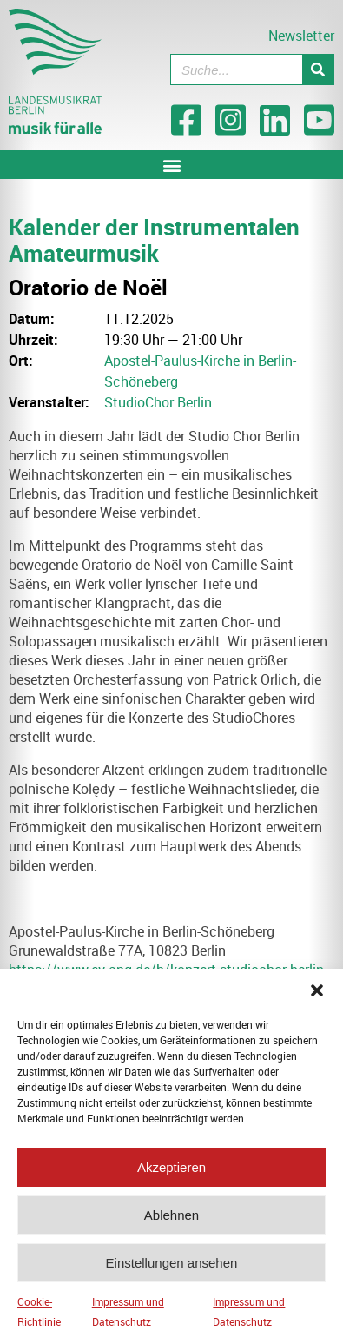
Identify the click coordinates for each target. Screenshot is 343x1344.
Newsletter (301, 35)
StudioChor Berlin (158, 402)
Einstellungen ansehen (172, 1269)
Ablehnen (171, 1222)
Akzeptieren (171, 1174)
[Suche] (317, 69)
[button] (317, 997)
